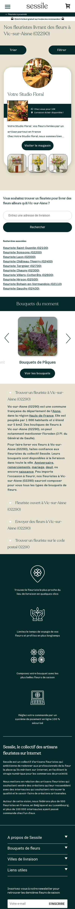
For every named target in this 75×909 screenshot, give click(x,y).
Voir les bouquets (37, 373)
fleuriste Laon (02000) (19, 257)
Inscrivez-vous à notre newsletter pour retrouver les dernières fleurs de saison (34, 891)
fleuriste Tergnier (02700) (22, 266)
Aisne (56, 411)
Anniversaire (43, 462)
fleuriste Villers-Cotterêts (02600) (28, 275)
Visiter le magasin (37, 145)
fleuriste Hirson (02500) (20, 279)
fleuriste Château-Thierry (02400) (28, 261)
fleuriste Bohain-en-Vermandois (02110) (32, 284)
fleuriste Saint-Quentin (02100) (25, 248)
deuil (49, 467)
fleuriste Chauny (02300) (21, 270)
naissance (26, 471)
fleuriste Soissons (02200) (22, 252)
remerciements (19, 467)
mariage (38, 467)
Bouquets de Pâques (37, 362)
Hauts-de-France (41, 415)
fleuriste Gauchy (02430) (21, 288)
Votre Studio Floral (26, 94)
